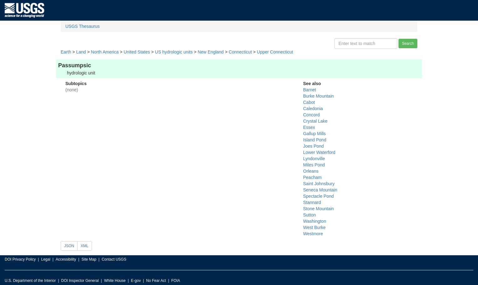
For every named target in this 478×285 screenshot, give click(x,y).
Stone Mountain (318, 208)
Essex (309, 127)
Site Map (88, 259)
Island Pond (314, 139)
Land (81, 51)
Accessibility (66, 259)
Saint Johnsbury (318, 183)
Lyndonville (314, 158)
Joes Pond (313, 146)
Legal (45, 259)
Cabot (309, 102)
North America (105, 51)
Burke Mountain (318, 96)
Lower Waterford (319, 152)
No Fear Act (156, 280)
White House (115, 280)
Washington (314, 221)
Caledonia (313, 108)
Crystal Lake (315, 121)
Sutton (309, 214)
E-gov (136, 280)
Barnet (309, 89)
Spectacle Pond (318, 196)
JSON (69, 246)
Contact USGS (114, 259)
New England (211, 51)
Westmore (313, 233)
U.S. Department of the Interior (30, 280)
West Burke (314, 227)
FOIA (175, 280)
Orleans (310, 171)
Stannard (312, 202)
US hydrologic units (174, 51)
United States (137, 51)
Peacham (312, 177)
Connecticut (240, 51)
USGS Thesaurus (82, 26)
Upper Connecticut (275, 51)
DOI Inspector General (80, 280)
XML (85, 246)
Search (408, 43)
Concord (311, 114)
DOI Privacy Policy (20, 259)
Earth (66, 51)
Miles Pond (314, 164)
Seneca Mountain (320, 189)
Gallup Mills (314, 133)
